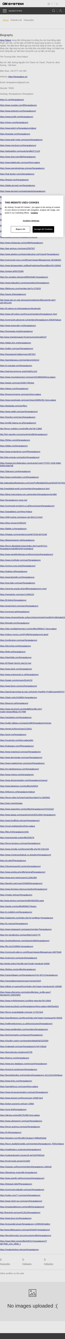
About (5, 20)
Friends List (16, 20)
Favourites (29, 20)
